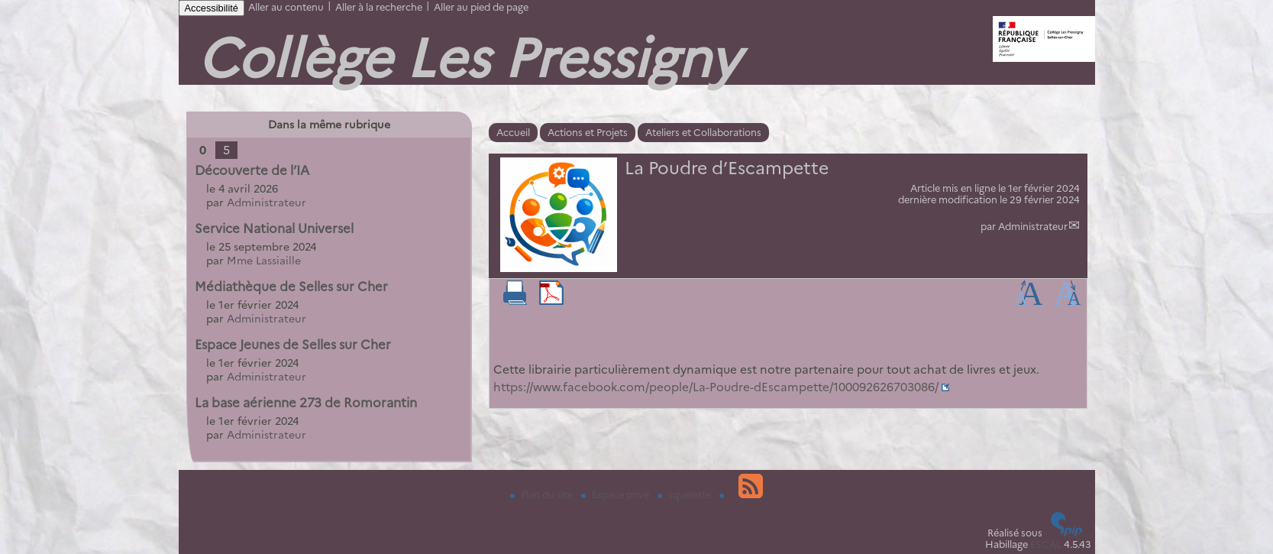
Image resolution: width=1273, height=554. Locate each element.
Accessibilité (211, 8)
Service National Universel (274, 228)
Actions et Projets (588, 132)
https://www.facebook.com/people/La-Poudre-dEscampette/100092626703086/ (716, 387)
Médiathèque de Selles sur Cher (291, 286)
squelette (685, 495)
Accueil (513, 132)
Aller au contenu (286, 7)
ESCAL (1045, 544)
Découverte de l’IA (252, 170)
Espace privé (616, 495)
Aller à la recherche (378, 7)
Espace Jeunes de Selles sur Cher (293, 344)
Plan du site (542, 495)
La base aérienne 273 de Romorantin (306, 402)
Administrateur (1033, 226)
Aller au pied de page (481, 7)
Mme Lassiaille (264, 260)
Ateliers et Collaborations (703, 132)
